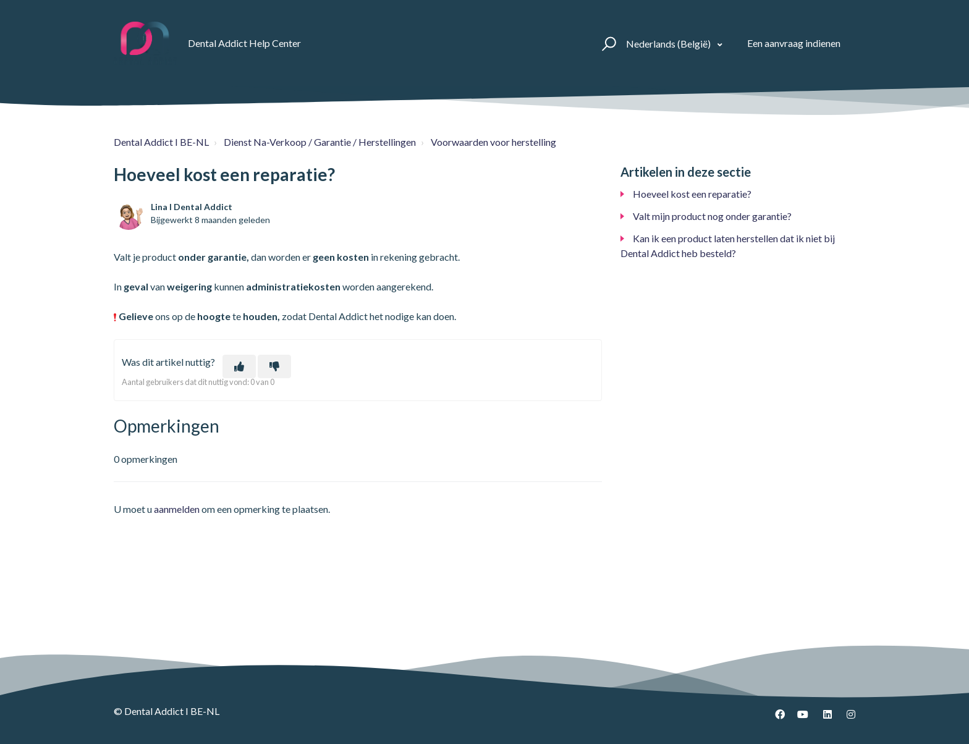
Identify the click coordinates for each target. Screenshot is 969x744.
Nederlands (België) (669, 43)
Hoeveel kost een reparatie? (692, 194)
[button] (607, 43)
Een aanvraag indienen (793, 43)
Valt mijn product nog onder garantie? (712, 216)
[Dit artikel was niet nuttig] (274, 366)
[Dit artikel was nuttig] (239, 366)
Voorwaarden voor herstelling (493, 142)
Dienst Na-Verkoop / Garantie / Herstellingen (320, 142)
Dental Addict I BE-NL (161, 142)
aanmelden (177, 509)
